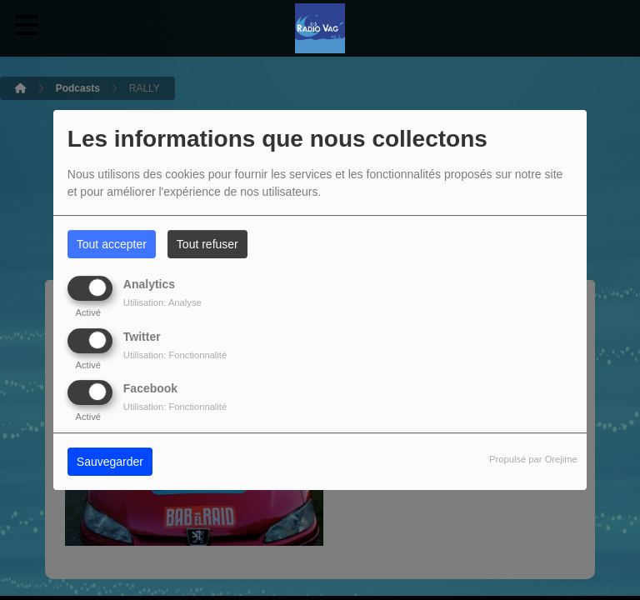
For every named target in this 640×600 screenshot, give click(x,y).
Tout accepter (112, 244)
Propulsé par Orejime (533, 459)
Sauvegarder (110, 461)
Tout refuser (207, 244)
